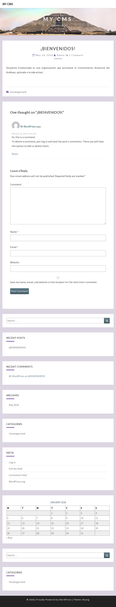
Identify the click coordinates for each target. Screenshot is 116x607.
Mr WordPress (28, 126)
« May (9, 537)
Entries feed (15, 468)
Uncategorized (18, 91)
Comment (15, 184)
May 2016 (14, 404)
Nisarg (85, 599)
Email (14, 247)
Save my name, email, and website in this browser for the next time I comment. (53, 282)
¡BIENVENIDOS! (17, 347)
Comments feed (18, 475)
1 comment (76, 55)
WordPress (65, 599)
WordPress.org (17, 481)
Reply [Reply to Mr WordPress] (15, 153)
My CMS (7, 4)
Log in (12, 462)
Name (14, 231)
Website (14, 262)
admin (61, 55)
